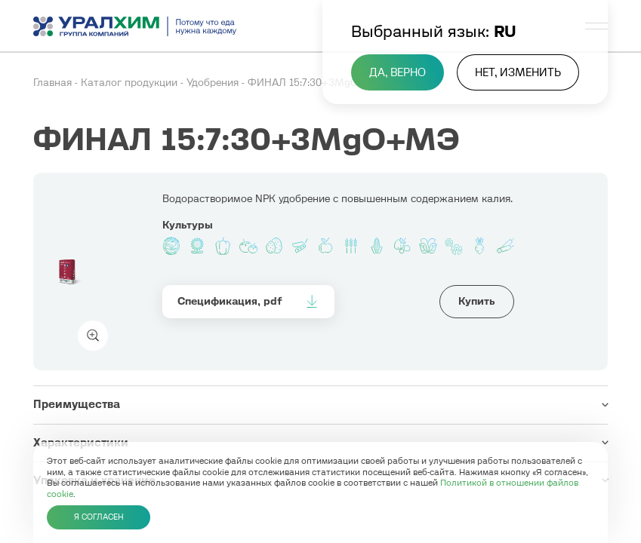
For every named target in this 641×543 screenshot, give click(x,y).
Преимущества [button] (76, 404)
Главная (54, 82)
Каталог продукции (130, 82)
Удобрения (214, 82)
